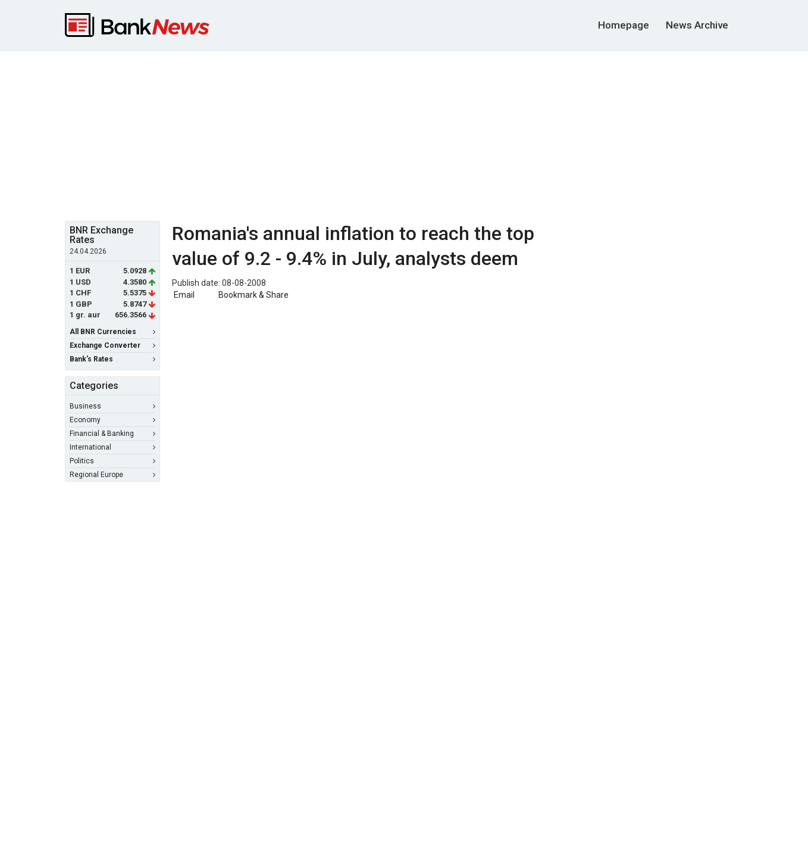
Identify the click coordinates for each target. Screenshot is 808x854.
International (112, 447)
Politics (112, 461)
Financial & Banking (112, 433)
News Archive (697, 25)
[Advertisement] (404, 134)
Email (183, 295)
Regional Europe (112, 474)
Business (112, 406)
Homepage (623, 25)
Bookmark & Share (253, 295)
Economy (112, 420)
